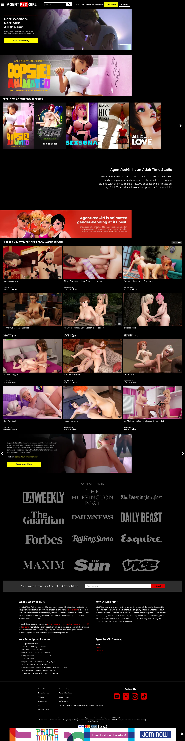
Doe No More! (130, 328)
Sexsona (25, 627)
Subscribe (158, 586)
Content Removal (92, 722)
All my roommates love (56, 624)
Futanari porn (72, 610)
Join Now (111, 4)
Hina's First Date (71, 421)
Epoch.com (50, 720)
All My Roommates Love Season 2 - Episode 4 (84, 328)
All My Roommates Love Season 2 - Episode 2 (144, 421)
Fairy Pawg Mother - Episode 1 (16, 328)
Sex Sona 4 (129, 374)
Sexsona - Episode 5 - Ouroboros (138, 281)
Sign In (124, 4)
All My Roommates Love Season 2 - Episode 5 (84, 281)
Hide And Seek (9, 421)
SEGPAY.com (116, 720)
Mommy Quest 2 (10, 281)
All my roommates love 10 (78, 624)
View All (177, 242)
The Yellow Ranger (72, 374)
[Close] (182, 734)
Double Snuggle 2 (11, 374)
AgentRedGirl (7, 287)
